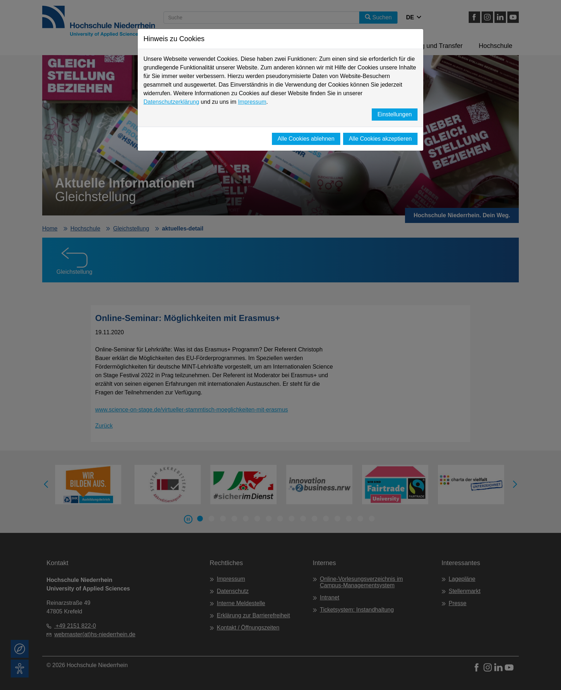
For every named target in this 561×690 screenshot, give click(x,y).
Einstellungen (394, 114)
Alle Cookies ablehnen (306, 139)
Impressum (252, 102)
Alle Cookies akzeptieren (380, 139)
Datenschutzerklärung (171, 102)
